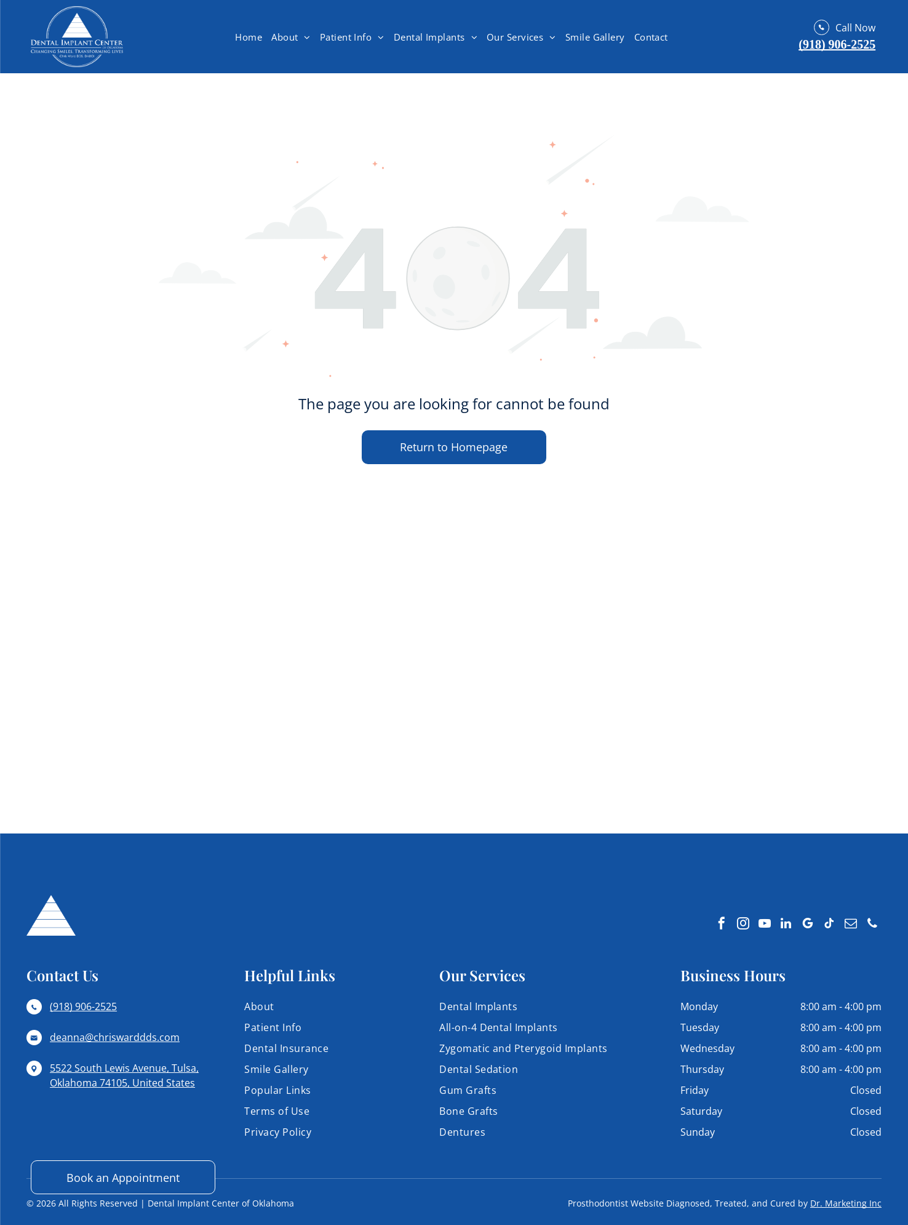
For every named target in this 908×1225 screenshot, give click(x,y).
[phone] (872, 925)
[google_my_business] (807, 925)
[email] (851, 925)
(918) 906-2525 (836, 44)
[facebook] (721, 925)
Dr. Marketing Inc (846, 1203)
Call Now (855, 27)
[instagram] (743, 925)
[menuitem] (250, 36)
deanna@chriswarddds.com (115, 1037)
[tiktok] (829, 925)
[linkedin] (786, 925)
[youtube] (764, 925)
